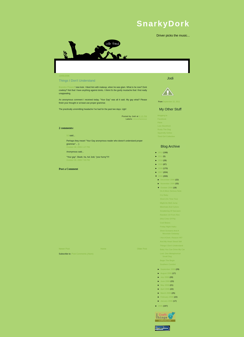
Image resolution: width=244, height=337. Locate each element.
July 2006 (164, 277)
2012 (160, 152)
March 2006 (165, 293)
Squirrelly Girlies (165, 133)
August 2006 (166, 273)
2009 (160, 164)
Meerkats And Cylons (169, 207)
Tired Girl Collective (166, 136)
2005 (160, 306)
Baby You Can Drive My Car (172, 249)
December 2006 (167, 179)
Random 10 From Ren (170, 215)
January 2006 (166, 301)
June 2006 (165, 281)
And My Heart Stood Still (171, 241)
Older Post (142, 249)
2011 (160, 156)
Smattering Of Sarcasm (170, 211)
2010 (160, 160)
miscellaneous (140, 119)
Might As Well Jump (168, 203)
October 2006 (166, 187)
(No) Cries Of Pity (168, 219)
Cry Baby (164, 195)
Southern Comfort (168, 264)
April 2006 (165, 289)
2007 (160, 172)
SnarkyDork (163, 23)
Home (103, 249)
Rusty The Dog (164, 129)
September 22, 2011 (171, 102)
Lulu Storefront (164, 126)
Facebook (162, 119)
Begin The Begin (167, 260)
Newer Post (64, 249)
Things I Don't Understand (77, 80)
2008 (160, 168)
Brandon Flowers (67, 87)
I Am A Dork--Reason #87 (171, 237)
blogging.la (162, 115)
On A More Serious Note (170, 191)
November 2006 (167, 183)
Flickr (160, 122)
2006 (160, 176)
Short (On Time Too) (169, 199)
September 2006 (168, 269)
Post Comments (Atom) (82, 254)
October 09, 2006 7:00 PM (78, 160)
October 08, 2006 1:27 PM (78, 147)
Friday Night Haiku (168, 226)
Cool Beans (165, 223)
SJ (67, 135)
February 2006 (167, 297)
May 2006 (165, 285)
